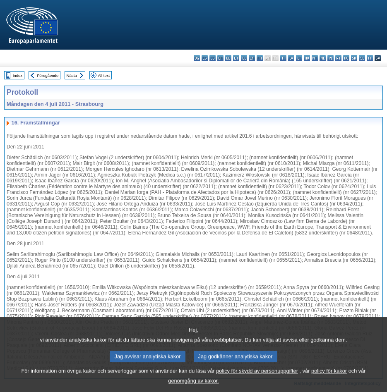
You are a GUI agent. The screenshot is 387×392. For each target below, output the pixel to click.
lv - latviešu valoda (291, 58)
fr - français (260, 58)
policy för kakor (329, 377)
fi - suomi (370, 58)
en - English (252, 58)
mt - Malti (315, 58)
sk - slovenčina (354, 58)
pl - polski (330, 58)
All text (104, 75)
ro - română (346, 58)
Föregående (48, 75)
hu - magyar (307, 58)
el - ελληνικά (244, 58)
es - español (205, 58)
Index (17, 75)
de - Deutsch (228, 58)
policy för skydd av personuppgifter (257, 377)
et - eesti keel (236, 58)
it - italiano (283, 58)
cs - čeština (212, 58)
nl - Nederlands (323, 58)
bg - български (197, 58)
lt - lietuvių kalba (299, 58)
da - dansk (220, 58)
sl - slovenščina (362, 58)
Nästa (72, 75)
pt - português (338, 58)
